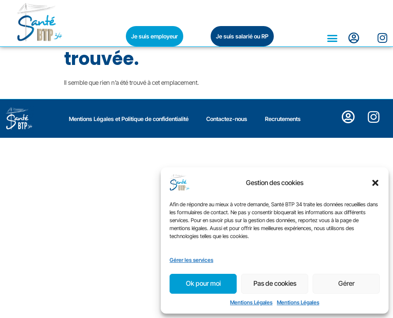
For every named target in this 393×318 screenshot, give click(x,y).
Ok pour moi (203, 283)
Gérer (346, 283)
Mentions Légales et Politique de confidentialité (129, 191)
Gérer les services (191, 260)
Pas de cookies (274, 283)
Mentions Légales (251, 302)
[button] (375, 182)
